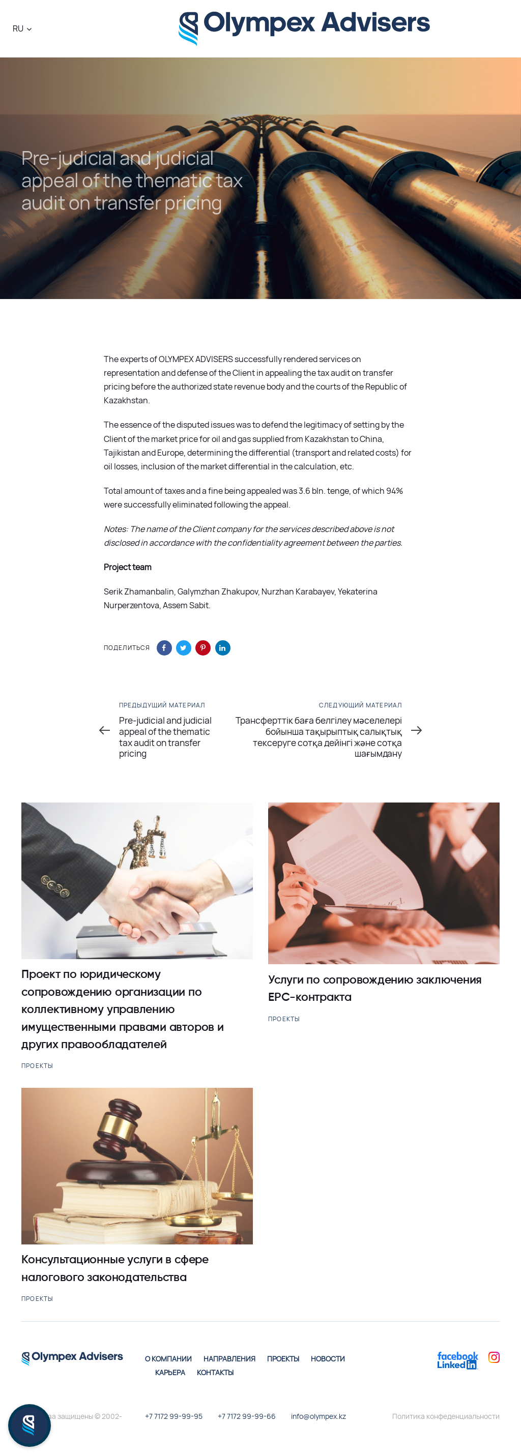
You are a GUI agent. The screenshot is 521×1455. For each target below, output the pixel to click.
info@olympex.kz (318, 1416)
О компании (168, 1358)
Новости (328, 1358)
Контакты (215, 1372)
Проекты (37, 1065)
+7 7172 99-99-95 (173, 1416)
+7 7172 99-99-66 (247, 1416)
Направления (229, 1358)
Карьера (170, 1372)
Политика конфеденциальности (446, 1416)
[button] (22, 29)
